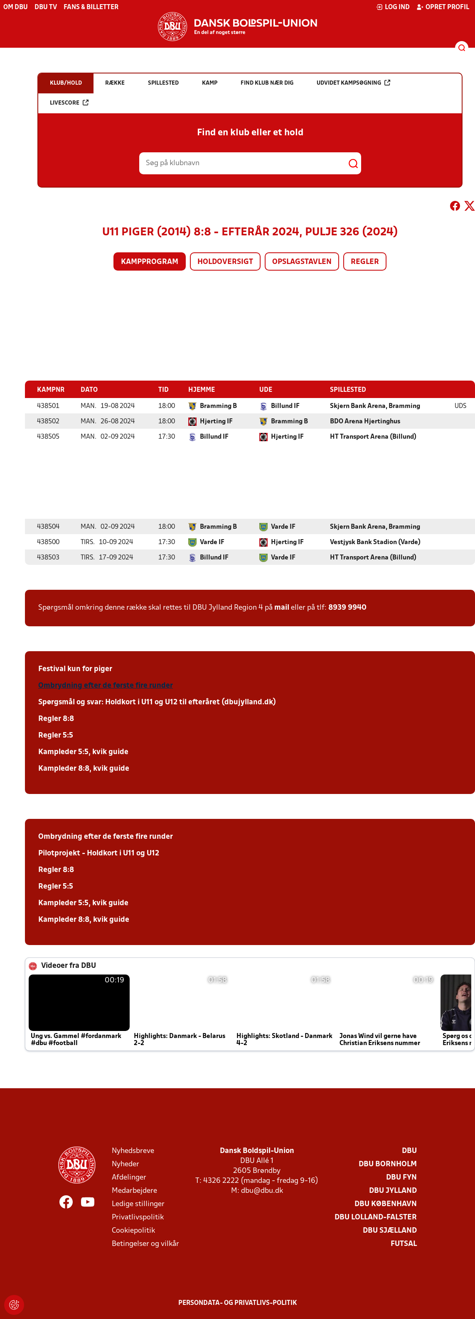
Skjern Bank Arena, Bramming (375, 406)
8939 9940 (347, 607)
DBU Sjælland (390, 1230)
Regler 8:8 (56, 718)
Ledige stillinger (138, 1203)
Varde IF (283, 527)
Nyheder (125, 1164)
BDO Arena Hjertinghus (365, 421)
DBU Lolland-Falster (376, 1217)
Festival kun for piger (75, 668)
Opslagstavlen (302, 262)
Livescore (69, 103)
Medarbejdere (134, 1190)
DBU (409, 1150)
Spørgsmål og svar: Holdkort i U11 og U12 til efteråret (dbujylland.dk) (157, 702)
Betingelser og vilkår (145, 1243)
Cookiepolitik (133, 1230)
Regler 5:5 (55, 735)
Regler (365, 262)
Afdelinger (129, 1177)
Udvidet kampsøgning (353, 83)
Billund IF (285, 406)
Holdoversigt (225, 262)
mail (281, 607)
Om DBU (15, 7)
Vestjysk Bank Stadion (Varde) (375, 542)
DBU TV (45, 7)
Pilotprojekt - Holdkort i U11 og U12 (98, 853)
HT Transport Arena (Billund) (373, 437)
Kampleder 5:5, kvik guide (83, 751)
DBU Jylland (393, 1190)
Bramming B (218, 406)
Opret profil (442, 7)
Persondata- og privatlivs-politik (237, 1303)
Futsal (404, 1243)
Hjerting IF (216, 421)
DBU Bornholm (388, 1164)
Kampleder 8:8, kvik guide (83, 768)
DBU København (385, 1203)
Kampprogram (149, 262)
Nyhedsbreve (133, 1150)
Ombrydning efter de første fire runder (105, 685)
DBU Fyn (401, 1177)
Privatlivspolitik (138, 1217)
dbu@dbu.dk (262, 1190)
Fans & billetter (91, 7)
